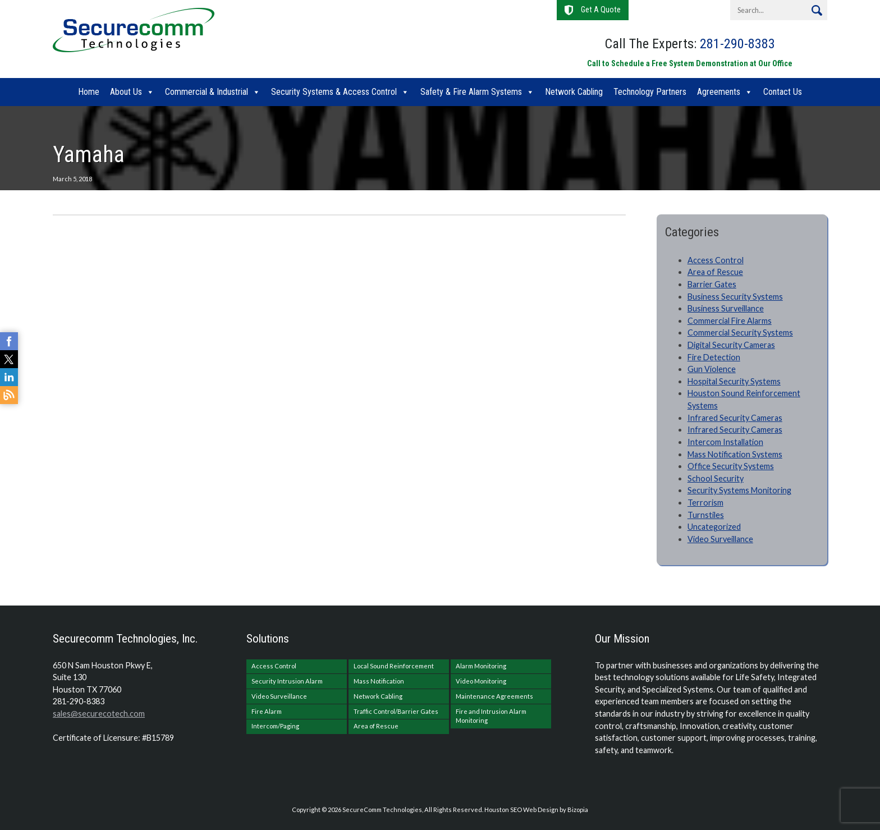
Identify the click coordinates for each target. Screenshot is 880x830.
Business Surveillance (726, 308)
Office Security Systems (731, 466)
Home (88, 91)
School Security (716, 478)
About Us (126, 91)
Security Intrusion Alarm (287, 681)
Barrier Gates (712, 284)
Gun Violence (712, 369)
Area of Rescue (715, 272)
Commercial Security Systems (740, 332)
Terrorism (705, 502)
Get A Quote (601, 10)
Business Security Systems (735, 296)
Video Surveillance (720, 539)
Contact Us (782, 91)
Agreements (718, 91)
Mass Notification (379, 681)
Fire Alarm (266, 711)
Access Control (716, 260)
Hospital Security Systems (734, 381)
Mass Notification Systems (735, 454)
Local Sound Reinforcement (394, 665)
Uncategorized (714, 526)
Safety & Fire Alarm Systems (471, 91)
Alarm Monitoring (481, 665)
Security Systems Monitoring (739, 490)
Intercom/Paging (275, 726)
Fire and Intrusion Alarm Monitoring (491, 716)
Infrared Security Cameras (735, 418)
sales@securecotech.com (99, 713)
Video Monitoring (481, 681)
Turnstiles (706, 515)
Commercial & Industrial (206, 91)
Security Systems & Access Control (334, 91)
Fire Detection (714, 357)
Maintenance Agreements (494, 696)
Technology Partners (649, 91)
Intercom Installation (725, 442)
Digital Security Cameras (731, 345)
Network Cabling (574, 91)
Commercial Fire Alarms (730, 320)
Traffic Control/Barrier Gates (396, 711)
